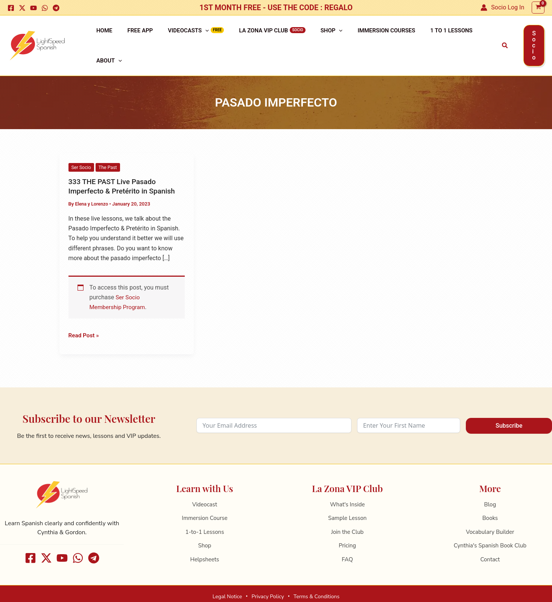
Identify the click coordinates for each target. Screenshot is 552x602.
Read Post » (84, 315)
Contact (490, 540)
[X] (22, 8)
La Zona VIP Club (242, 36)
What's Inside (347, 485)
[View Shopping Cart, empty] (538, 8)
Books (490, 499)
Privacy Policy (267, 577)
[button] (483, 36)
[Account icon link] (502, 7)
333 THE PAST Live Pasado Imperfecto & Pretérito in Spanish (124, 167)
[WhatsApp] (44, 8)
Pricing (347, 527)
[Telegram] (56, 8)
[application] (190, 36)
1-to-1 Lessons (204, 513)
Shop (304, 36)
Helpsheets (204, 540)
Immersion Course (204, 499)
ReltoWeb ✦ (330, 591)
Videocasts (173, 36)
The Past (109, 148)
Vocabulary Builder (490, 513)
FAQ (347, 540)
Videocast (205, 485)
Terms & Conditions (316, 577)
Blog (490, 485)
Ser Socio (81, 148)
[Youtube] (33, 8)
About (455, 36)
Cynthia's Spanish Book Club (490, 527)
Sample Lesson (347, 499)
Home (101, 36)
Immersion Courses (353, 36)
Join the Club (347, 513)
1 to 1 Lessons (412, 36)
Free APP (131, 36)
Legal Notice (227, 577)
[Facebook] (11, 8)
